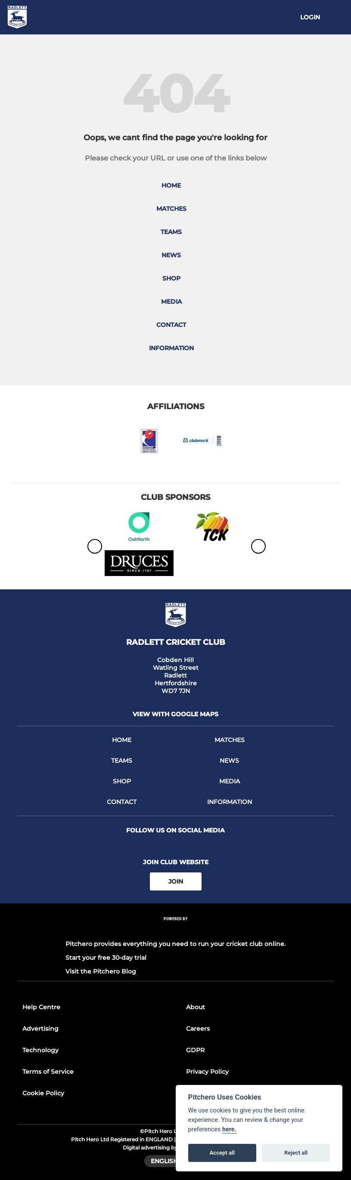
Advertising (40, 1028)
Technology (40, 1050)
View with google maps (175, 714)
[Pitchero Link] (175, 930)
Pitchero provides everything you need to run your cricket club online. (175, 944)
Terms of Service (48, 1071)
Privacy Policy (207, 1071)
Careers (198, 1028)
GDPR (195, 1050)
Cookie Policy (43, 1093)
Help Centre (41, 1007)
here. (229, 1129)
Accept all (222, 1152)
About (195, 1007)
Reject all (296, 1152)
